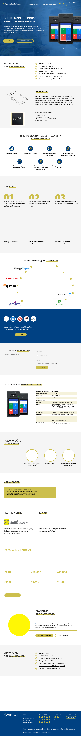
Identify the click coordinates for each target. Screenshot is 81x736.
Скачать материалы (28, 722)
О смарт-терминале (28, 716)
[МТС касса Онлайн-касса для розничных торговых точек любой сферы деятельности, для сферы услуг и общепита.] (21, 278)
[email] (51, 360)
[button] (25, 41)
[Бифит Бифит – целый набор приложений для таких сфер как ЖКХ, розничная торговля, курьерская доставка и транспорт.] (71, 279)
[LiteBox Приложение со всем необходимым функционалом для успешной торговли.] (64, 272)
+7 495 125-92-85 (72, 2)
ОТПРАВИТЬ (42, 367)
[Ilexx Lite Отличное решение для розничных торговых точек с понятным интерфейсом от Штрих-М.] (26, 272)
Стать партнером (27, 720)
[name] (51, 351)
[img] (18, 273)
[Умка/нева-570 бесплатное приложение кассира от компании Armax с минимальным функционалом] (18, 292)
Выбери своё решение (28, 718)
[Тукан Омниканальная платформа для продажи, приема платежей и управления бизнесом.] (17, 285)
